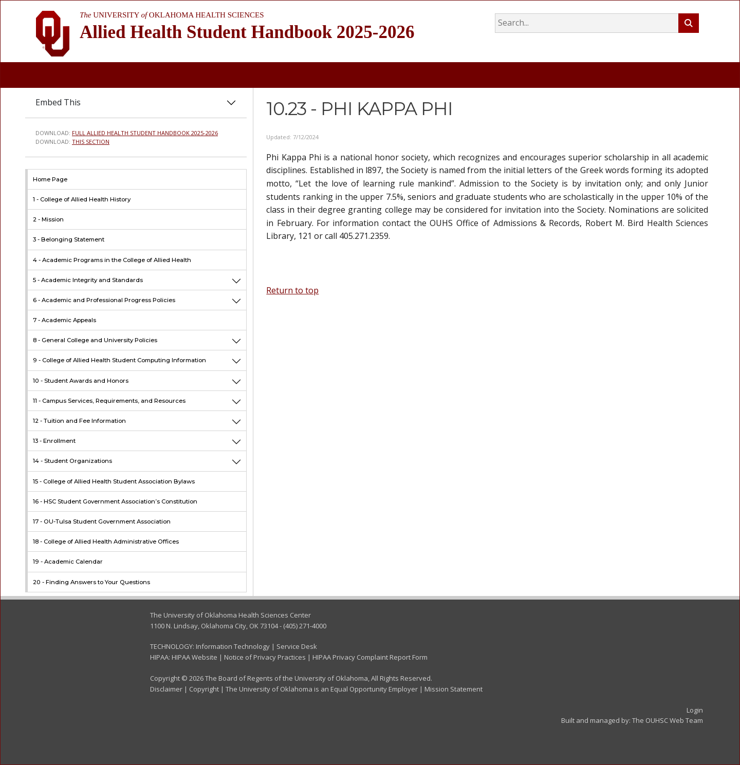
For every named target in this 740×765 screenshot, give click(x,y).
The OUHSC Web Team (667, 720)
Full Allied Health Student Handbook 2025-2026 (145, 133)
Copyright (204, 689)
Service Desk (296, 646)
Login (695, 710)
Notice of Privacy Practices (265, 657)
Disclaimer (166, 689)
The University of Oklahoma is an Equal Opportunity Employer (322, 689)
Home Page (50, 179)
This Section (90, 141)
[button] (236, 280)
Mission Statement (453, 689)
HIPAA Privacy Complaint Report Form (370, 657)
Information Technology (233, 646)
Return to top (292, 290)
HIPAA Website (194, 657)
